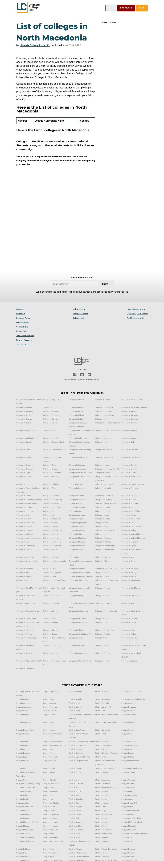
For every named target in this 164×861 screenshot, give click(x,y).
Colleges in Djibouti (50, 469)
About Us (20, 309)
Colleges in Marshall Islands (132, 534)
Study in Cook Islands (77, 745)
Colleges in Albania (76, 400)
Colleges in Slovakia (103, 603)
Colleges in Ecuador (129, 469)
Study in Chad (100, 734)
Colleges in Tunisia (102, 634)
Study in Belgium (49, 711)
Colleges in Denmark (24, 469)
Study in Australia (102, 703)
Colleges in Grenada (129, 496)
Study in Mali (74, 818)
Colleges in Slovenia (129, 603)
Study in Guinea (127, 784)
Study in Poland (101, 853)
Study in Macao (75, 814)
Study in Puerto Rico (24, 857)
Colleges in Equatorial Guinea (80, 473)
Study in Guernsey (102, 784)
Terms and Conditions (25, 336)
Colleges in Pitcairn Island (79, 573)
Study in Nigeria (101, 838)
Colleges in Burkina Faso (26, 438)
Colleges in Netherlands (104, 550)
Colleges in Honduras (24, 507)
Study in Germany (128, 772)
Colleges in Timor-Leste (104, 630)
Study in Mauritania (50, 822)
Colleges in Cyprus (102, 465)
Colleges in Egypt (23, 473)
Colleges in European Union (79, 477)
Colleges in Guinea (128, 500)
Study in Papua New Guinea (106, 849)
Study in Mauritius (76, 822)
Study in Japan (101, 799)
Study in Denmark (23, 753)
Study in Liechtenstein (130, 811)
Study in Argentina (23, 703)
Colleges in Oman (128, 561)
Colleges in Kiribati (102, 519)
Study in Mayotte (102, 822)
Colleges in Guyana (50, 503)
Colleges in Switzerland (78, 623)
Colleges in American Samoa (132, 400)
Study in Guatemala (77, 784)
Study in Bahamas (50, 707)
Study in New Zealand (25, 838)
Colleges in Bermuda (129, 419)
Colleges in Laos (101, 523)
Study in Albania (75, 692)
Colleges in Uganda (102, 638)
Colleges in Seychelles (130, 596)
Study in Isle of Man (129, 795)
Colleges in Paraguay (129, 569)
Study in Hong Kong (50, 791)
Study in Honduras (23, 791)
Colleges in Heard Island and (106, 503)
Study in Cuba (48, 749)
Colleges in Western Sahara (80, 661)
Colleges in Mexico (23, 542)
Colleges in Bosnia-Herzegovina (107, 423)
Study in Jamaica (76, 799)
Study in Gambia (75, 772)
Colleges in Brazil (49, 431)
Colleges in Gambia (76, 488)
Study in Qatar (48, 857)
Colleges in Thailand (77, 630)
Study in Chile (126, 734)
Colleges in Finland (50, 484)
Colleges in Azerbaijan (25, 415)
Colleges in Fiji (22, 484)
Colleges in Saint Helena (78, 580)
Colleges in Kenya (76, 519)
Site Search (21, 344)
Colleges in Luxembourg (52, 530)
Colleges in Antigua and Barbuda (134, 408)
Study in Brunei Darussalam (106, 722)
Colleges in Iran (49, 511)
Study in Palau (48, 849)
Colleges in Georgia (103, 488)
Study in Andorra (22, 699)
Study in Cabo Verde (77, 730)
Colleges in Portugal (129, 573)
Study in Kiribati (101, 803)
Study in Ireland (101, 795)
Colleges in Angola (50, 408)
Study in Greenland (102, 780)
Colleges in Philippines (52, 573)
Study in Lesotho (49, 811)
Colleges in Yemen (102, 661)
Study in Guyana (49, 788)
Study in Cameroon (128, 730)
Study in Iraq (74, 795)
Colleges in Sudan (102, 619)
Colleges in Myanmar (129, 546)
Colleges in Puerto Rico (25, 576)
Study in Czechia (128, 749)
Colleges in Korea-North (130, 519)
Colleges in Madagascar (104, 530)
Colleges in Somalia (50, 611)
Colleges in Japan (102, 515)
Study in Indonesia (23, 795)
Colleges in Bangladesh (104, 415)
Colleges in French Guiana (105, 484)
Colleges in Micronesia (52, 542)
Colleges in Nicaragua (51, 557)
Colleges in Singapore (51, 603)
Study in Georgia (101, 772)
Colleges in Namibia (24, 550)
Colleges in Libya (102, 527)
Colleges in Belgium (50, 419)
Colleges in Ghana (23, 496)
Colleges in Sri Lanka (77, 619)
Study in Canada (22, 734)
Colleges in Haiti (75, 503)
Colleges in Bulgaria (129, 431)
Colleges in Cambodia (103, 438)
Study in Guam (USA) (51, 784)
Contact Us (20, 314)
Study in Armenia (49, 703)
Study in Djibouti (49, 753)
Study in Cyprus (101, 749)
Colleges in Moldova (77, 542)
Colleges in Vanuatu (50, 653)
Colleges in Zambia (129, 661)
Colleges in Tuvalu (76, 638)
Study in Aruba (74, 703)
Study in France (75, 768)
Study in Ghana (22, 780)
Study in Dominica (76, 753)
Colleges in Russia (128, 576)
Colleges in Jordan (23, 519)
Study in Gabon (49, 772)
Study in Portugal (128, 853)
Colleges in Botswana (130, 423)
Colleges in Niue (127, 557)
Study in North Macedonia (53, 841)
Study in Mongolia (128, 826)
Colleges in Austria (128, 411)
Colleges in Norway (102, 561)
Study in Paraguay (128, 849)
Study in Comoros (128, 742)
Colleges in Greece (76, 496)
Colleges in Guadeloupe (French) (29, 500)
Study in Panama (75, 849)
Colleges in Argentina (24, 411)
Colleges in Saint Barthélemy (54, 580)
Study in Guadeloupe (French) (28, 784)
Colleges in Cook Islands (78, 457)
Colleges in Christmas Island (54, 450)
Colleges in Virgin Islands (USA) (29, 661)
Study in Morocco (76, 830)
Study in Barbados (128, 707)
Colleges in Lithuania (24, 530)
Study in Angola (49, 699)
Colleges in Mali (75, 534)
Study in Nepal (74, 834)
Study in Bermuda (128, 711)
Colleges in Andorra (24, 408)
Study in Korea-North (129, 803)
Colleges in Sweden (50, 623)
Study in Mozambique (103, 830)
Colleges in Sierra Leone (26, 603)
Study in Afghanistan (51, 692)
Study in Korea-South (24, 807)
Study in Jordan (22, 803)
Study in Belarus (22, 711)
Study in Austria (127, 703)
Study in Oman (127, 841)
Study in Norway (101, 841)
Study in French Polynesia (131, 768)
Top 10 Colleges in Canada (137, 314)
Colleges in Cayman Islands (54, 442)
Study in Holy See (128, 788)
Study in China (22, 742)
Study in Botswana (128, 715)
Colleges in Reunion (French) (80, 576)
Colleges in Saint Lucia (130, 580)
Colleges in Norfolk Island (26, 561)
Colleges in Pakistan (24, 569)
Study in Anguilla (75, 699)
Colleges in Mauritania (52, 538)
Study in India (126, 791)
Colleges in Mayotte (103, 538)
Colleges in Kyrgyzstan (78, 523)
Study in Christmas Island (53, 742)
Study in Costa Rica (103, 745)
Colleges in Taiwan (128, 623)
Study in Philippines (50, 853)
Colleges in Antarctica (104, 408)
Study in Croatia (22, 749)
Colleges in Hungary (77, 507)
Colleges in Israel (23, 515)
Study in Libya (100, 811)
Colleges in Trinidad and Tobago (81, 634)
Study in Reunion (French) (79, 857)
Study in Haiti (74, 788)
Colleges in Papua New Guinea (107, 569)
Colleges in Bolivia (50, 423)
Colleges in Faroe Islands (131, 477)
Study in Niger (74, 838)
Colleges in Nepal (76, 550)
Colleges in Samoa (102, 588)
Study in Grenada (128, 780)
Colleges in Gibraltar (51, 496)
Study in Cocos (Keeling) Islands (82, 742)
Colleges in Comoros (129, 450)
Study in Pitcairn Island (78, 853)
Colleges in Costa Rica (104, 457)
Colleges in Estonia (129, 473)
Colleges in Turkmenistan (26, 638)
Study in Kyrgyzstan (76, 807)
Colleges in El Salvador (52, 473)
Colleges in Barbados (129, 415)
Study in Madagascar (103, 814)
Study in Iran (48, 795)
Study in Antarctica (102, 699)
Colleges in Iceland (102, 507)
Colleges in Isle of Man (130, 511)
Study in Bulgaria (128, 722)
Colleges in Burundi (50, 438)
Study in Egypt (22, 757)
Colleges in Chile (128, 442)
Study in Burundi (49, 730)
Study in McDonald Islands (132, 822)
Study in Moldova (75, 826)
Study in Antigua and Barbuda (133, 699)
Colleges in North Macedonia (54, 561)
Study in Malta (101, 818)
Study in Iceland (101, 791)
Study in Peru (21, 853)
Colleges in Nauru (50, 550)
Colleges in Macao (76, 530)
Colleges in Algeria (102, 400)
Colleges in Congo (23, 457)
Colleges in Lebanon (24, 527)
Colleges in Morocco (77, 546)
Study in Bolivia (49, 715)
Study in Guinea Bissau (25, 788)
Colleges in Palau (49, 569)
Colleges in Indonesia (24, 511)
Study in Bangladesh (103, 707)
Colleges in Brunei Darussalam (107, 431)
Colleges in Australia (103, 411)
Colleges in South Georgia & (106, 611)
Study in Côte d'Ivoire (129, 745)
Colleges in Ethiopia (50, 477)
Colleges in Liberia (76, 527)
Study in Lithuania (23, 814)
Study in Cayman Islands (52, 734)
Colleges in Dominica (77, 469)
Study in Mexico (22, 826)
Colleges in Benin (102, 419)
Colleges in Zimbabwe (25, 669)
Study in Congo (22, 745)
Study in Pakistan (23, 849)
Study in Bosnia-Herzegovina (106, 715)
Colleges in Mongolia (129, 542)
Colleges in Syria (101, 623)
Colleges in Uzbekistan (25, 653)
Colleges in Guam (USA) (52, 500)
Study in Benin (101, 711)
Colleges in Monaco (103, 542)
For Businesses (22, 322)
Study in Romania (102, 857)
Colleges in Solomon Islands (27, 611)
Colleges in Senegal (77, 596)
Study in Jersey (127, 799)
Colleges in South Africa (78, 611)
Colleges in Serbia (102, 596)
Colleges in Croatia (23, 465)
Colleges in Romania (103, 576)
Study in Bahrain (75, 707)
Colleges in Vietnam (103, 653)
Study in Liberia (75, 811)
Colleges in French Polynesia (132, 484)
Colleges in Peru (22, 573)
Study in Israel (22, 799)
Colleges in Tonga (50, 634)
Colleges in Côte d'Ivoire (130, 457)
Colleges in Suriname (129, 619)
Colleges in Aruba (76, 411)
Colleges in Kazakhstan (52, 519)
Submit (105, 284)
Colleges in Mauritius (77, 538)
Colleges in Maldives (51, 534)
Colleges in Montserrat (52, 546)
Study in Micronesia (50, 826)
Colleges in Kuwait (50, 523)
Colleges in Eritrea (102, 473)
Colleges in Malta (102, 534)
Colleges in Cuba (49, 465)
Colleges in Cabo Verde (78, 438)
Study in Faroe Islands (130, 761)
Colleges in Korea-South (25, 523)
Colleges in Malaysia (24, 534)
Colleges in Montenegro (25, 546)
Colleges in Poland (102, 573)
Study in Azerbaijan (24, 707)
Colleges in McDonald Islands (133, 538)
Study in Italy (48, 799)
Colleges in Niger (75, 557)
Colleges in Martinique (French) (28, 538)
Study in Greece (75, 780)
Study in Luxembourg (51, 814)
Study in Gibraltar (50, 780)
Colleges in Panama (77, 569)
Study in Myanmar (128, 830)
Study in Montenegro (24, 830)
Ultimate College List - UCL (35, 45)
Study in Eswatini (23, 761)
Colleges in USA (79, 309)
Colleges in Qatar (49, 576)
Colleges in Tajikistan (24, 630)
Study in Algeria (101, 692)
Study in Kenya (75, 803)
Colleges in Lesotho (50, 527)
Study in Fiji (21, 768)
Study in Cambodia (102, 730)
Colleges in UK (78, 318)
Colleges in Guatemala (78, 500)
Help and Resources (24, 340)
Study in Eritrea (101, 757)
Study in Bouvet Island (25, 722)
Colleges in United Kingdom (54, 646)
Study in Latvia (127, 807)
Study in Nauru (48, 834)
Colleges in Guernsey (103, 500)
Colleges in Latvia (128, 523)
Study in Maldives (50, 818)
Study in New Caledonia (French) (134, 834)
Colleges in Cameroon (130, 438)
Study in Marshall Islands (131, 818)
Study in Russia (127, 857)
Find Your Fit (126, 8)
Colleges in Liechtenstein (131, 527)
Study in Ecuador (128, 753)
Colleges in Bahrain (76, 415)
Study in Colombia (102, 742)
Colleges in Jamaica (77, 515)
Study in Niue (126, 838)
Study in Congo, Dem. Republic (55, 745)
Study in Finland (49, 768)
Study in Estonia (127, 757)
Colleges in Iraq (75, 511)
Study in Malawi (127, 814)
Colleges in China (23, 450)
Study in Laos (100, 807)
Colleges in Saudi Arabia (52, 596)
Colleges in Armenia (51, 411)
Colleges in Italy (49, 515)
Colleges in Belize (76, 419)
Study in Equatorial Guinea (79, 757)
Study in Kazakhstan (51, 803)
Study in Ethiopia (49, 761)
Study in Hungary (75, 791)
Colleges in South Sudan (26, 619)
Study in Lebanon (23, 811)
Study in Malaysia (23, 818)
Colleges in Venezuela (77, 653)
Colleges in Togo (128, 630)
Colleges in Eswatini (24, 477)
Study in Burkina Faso (25, 730)
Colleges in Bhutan (23, 423)
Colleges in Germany (129, 488)
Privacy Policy (21, 331)
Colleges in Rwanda (24, 580)
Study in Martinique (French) (27, 822)
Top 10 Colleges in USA (136, 309)
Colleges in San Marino (130, 588)
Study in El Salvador (50, 757)
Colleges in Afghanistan (52, 400)
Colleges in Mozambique (105, 546)
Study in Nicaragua (50, 838)
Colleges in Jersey (128, 515)
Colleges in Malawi (128, 530)
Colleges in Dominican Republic (107, 469)
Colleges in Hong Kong (52, 507)
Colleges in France (76, 484)
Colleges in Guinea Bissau (26, 503)
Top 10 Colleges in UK (135, 318)
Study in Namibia (23, 834)
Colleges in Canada (80, 314)
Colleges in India (128, 507)
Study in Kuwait (49, 807)
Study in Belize (75, 711)
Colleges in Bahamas (51, 415)
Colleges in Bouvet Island (26, 431)
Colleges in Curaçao (77, 465)
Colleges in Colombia (103, 450)
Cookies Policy (22, 327)
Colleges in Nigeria (102, 557)
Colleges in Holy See (129, 503)
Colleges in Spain (49, 619)
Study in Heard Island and (105, 788)
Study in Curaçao (75, 749)
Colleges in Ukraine (129, 638)
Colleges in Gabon (50, 488)
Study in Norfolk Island (25, 841)
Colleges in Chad (101, 442)
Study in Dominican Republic (106, 753)
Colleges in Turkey (128, 634)
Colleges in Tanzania (51, 630)
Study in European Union (78, 761)
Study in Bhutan (22, 715)
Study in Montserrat (50, 830)
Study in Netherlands (103, 834)
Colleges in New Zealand (26, 557)
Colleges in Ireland (102, 511)
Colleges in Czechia (129, 465)
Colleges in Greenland (104, 496)
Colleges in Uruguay (77, 646)
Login (141, 8)
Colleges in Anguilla (77, 408)
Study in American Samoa (131, 692)
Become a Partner (23, 318)
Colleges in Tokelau (24, 634)
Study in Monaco (101, 826)
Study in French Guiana (104, 768)
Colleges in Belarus (24, 419)
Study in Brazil (48, 722)
